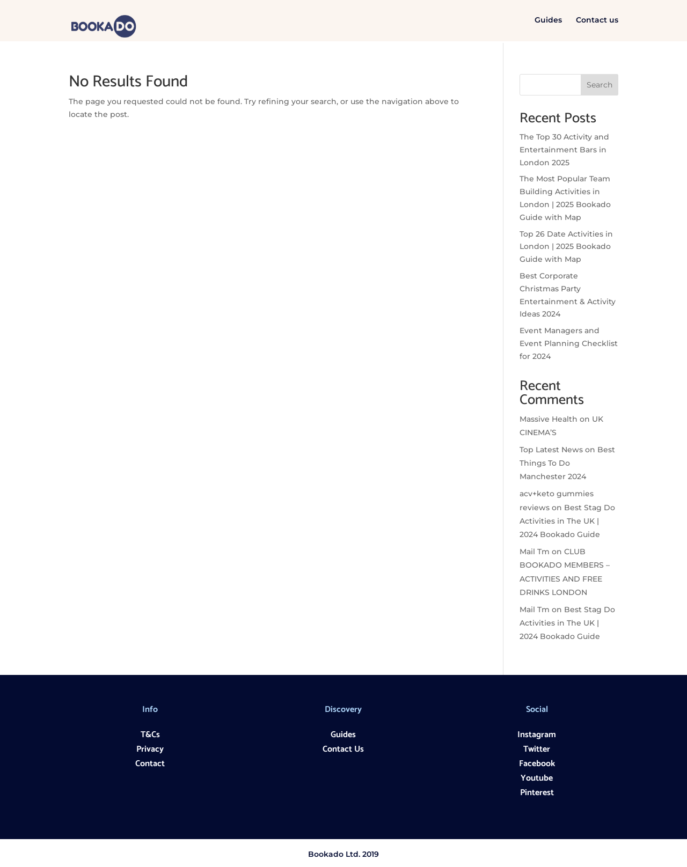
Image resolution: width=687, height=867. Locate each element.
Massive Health (549, 419)
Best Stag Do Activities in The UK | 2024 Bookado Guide (567, 521)
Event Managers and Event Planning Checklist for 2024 (569, 343)
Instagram (536, 735)
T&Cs (150, 735)
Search (599, 85)
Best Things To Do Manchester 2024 (567, 463)
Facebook (537, 763)
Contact (150, 763)
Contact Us (343, 749)
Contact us (597, 22)
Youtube (537, 778)
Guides (548, 22)
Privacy (150, 749)
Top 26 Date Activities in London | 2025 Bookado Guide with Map (566, 246)
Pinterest (537, 792)
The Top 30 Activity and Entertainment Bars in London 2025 (564, 149)
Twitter (536, 749)
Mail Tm (535, 551)
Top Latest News (551, 449)
